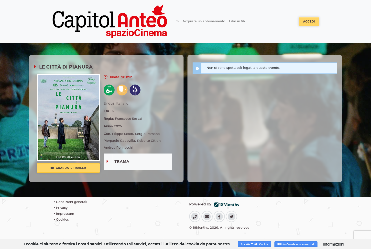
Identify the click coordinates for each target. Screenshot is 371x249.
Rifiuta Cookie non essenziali (296, 244)
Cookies (61, 220)
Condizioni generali (70, 202)
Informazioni (333, 244)
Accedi (309, 21)
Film (175, 21)
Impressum (64, 214)
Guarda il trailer (68, 168)
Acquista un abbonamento (204, 21)
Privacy (60, 208)
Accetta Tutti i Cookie (254, 244)
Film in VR (237, 21)
